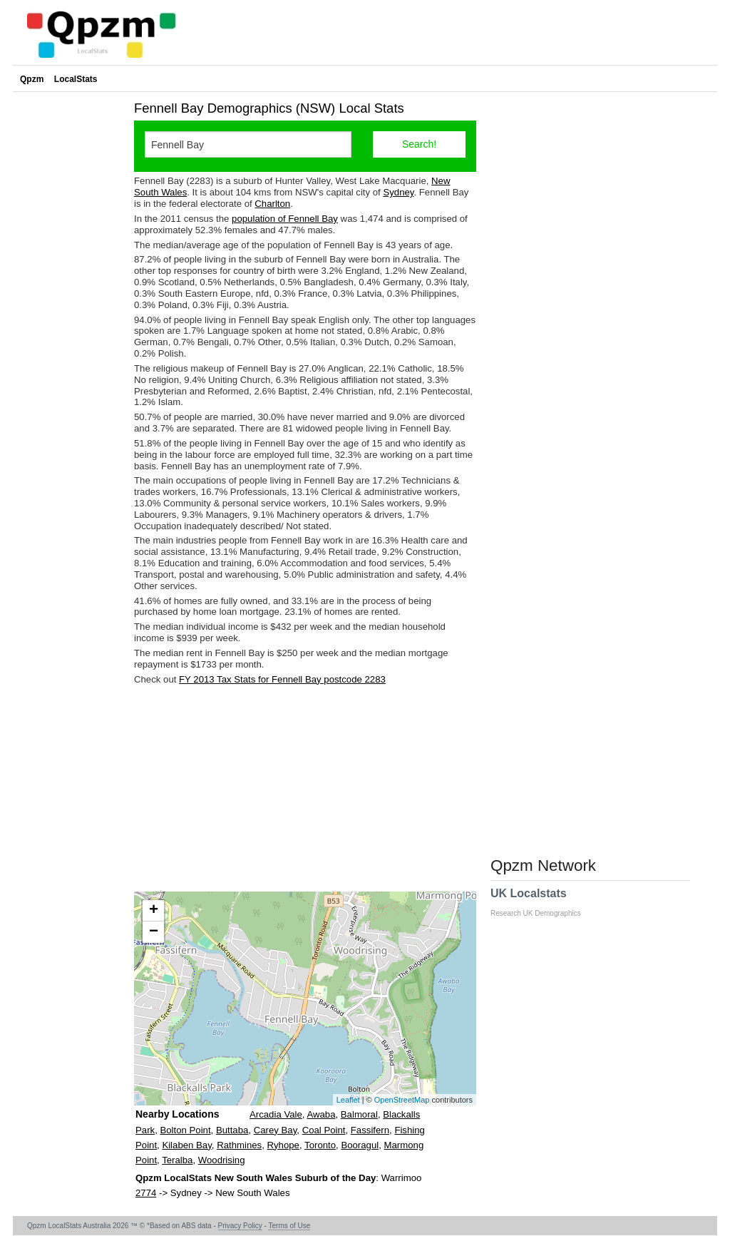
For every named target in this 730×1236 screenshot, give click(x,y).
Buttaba (232, 1130)
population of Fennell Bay (285, 218)
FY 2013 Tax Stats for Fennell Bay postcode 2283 (282, 679)
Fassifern (370, 1130)
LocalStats (76, 79)
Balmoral (359, 1114)
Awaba (321, 1114)
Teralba (177, 1160)
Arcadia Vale (276, 1114)
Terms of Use (289, 1226)
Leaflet (348, 1099)
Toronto (320, 1145)
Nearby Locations (177, 1114)
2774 (145, 1193)
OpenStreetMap (402, 1099)
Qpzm (31, 79)
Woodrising (221, 1160)
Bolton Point (185, 1130)
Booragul (360, 1145)
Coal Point (324, 1130)
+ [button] (153, 910)
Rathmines (239, 1145)
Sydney (398, 192)
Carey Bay (275, 1130)
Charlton (272, 203)
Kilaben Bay (186, 1145)
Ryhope (283, 1145)
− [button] (153, 932)
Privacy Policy (240, 1226)
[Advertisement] (305, 788)
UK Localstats (542, 902)
